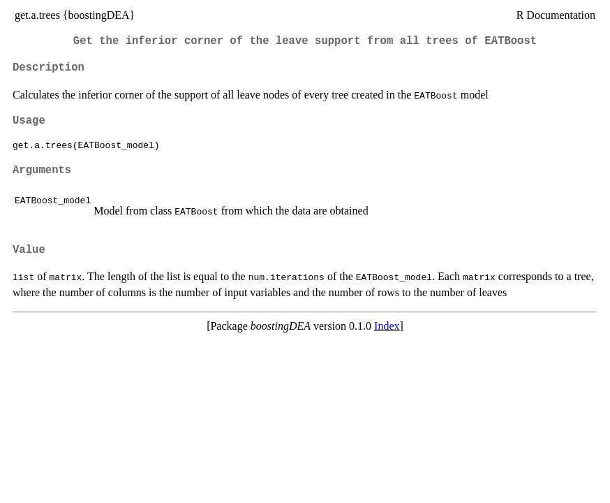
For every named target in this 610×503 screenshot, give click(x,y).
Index (386, 326)
